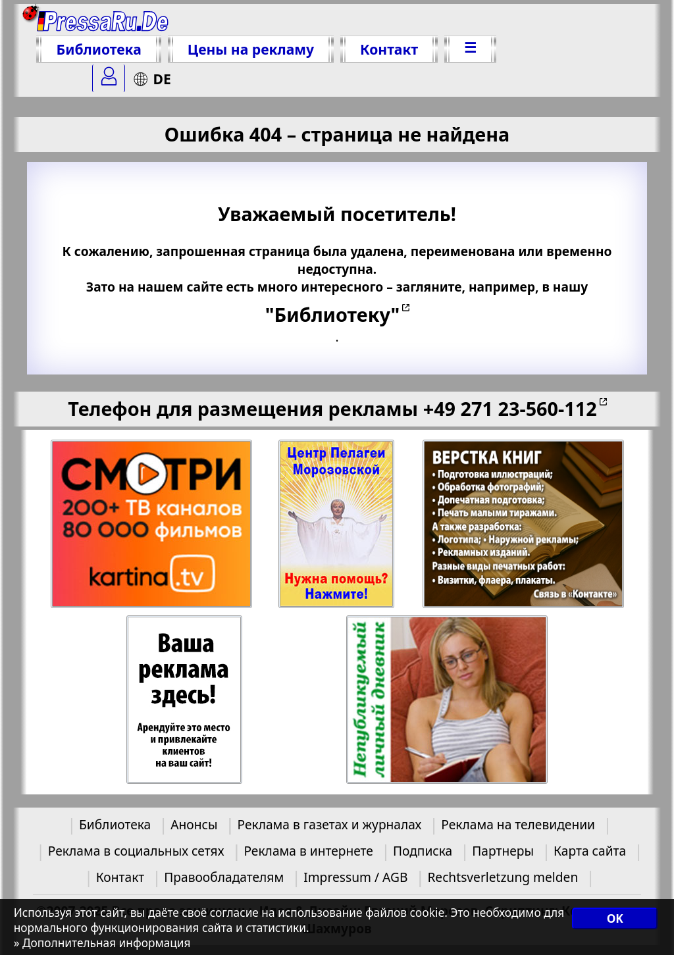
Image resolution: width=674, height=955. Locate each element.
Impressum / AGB (355, 877)
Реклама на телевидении (518, 824)
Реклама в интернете (308, 851)
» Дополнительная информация (102, 942)
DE (151, 78)
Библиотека (98, 49)
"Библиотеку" (332, 314)
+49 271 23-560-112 (510, 408)
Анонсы (193, 824)
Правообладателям (224, 877)
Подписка (422, 851)
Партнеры (503, 851)
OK (615, 918)
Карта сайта (590, 851)
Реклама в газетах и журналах (330, 824)
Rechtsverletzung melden (502, 877)
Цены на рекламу (251, 49)
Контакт (389, 49)
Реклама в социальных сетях (136, 851)
